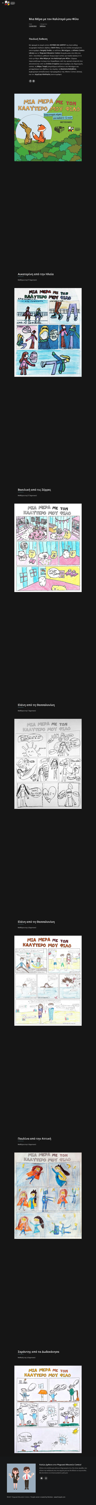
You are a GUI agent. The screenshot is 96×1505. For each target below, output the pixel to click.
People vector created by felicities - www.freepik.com (48, 1497)
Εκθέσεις (43, 26)
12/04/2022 (33, 26)
